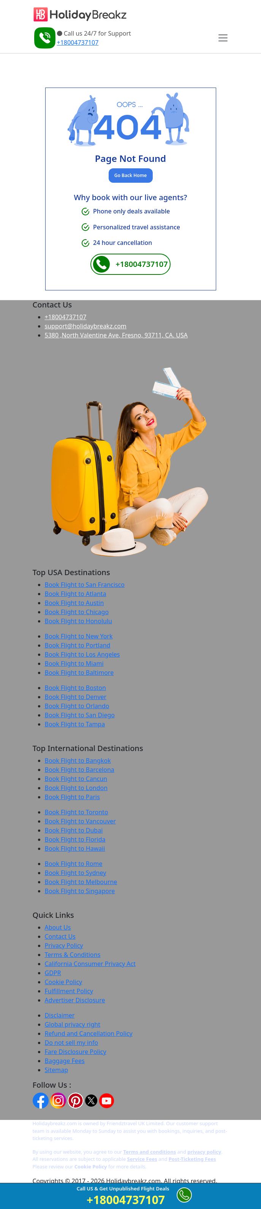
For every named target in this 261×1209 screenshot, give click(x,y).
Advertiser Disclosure (75, 1000)
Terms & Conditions (73, 954)
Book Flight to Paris (72, 797)
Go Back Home (130, 175)
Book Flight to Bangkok (78, 760)
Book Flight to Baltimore (79, 672)
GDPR (53, 973)
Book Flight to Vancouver (80, 821)
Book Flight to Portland (78, 645)
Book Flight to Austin (74, 603)
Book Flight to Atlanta (75, 594)
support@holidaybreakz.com (86, 326)
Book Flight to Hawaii (75, 848)
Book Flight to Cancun (76, 779)
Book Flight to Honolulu (78, 621)
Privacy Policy (64, 945)
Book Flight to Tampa (75, 724)
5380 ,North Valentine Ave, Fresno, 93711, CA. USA (116, 335)
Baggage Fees (65, 1061)
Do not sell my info (71, 1042)
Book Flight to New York (79, 636)
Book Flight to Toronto (76, 812)
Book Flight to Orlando (77, 706)
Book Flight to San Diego (80, 715)
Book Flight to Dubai (74, 830)
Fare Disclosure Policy (75, 1051)
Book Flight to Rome (74, 863)
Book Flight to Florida (75, 839)
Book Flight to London (76, 788)
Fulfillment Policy (69, 991)
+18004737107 (78, 42)
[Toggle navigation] (222, 38)
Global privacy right (72, 1024)
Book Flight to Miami (74, 663)
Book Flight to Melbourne (81, 882)
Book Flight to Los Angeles (82, 654)
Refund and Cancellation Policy (89, 1033)
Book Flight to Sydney (75, 873)
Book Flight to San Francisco (85, 584)
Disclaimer (60, 1015)
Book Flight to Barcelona (79, 769)
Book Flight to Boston (75, 688)
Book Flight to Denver (76, 697)
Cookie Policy (63, 982)
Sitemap (56, 1070)
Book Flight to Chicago (77, 612)
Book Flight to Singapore (80, 891)
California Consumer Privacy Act (90, 964)
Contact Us (60, 936)
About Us (58, 927)
